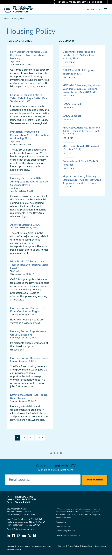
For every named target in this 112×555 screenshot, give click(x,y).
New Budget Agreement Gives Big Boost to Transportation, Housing (28, 55)
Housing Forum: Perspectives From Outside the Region (27, 309)
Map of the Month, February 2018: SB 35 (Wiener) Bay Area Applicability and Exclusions (82, 180)
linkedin (8, 535)
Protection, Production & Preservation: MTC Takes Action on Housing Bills (29, 135)
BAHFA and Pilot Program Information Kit (78, 72)
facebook (13, 535)
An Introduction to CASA (25, 225)
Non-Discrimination (63, 526)
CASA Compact (72, 104)
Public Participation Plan (65, 531)
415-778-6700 (34, 519)
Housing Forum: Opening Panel (29, 358)
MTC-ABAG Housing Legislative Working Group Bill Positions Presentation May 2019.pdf (82, 89)
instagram (19, 535)
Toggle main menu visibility (106, 9)
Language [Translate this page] (89, 9)
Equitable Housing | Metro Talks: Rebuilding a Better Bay (28, 96)
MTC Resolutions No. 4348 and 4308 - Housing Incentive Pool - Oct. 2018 (82, 131)
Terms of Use (87, 546)
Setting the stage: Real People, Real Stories (29, 396)
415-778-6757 (37, 522)
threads (29, 535)
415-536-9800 (32, 524)
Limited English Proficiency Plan (68, 535)
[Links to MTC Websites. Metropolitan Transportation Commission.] (79, 2)
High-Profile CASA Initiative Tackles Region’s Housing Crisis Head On (29, 265)
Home (6, 18)
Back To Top (56, 453)
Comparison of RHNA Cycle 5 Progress (80, 163)
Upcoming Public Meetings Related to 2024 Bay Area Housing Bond (79, 55)
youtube (24, 535)
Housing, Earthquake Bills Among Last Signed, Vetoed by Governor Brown (29, 181)
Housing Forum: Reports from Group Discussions (28, 333)
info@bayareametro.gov (23, 529)
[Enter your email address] (42, 479)
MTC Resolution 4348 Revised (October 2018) (81, 147)
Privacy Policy (73, 546)
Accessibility (61, 522)
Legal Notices (100, 546)
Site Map (61, 546)
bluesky (34, 535)
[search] (100, 9)
